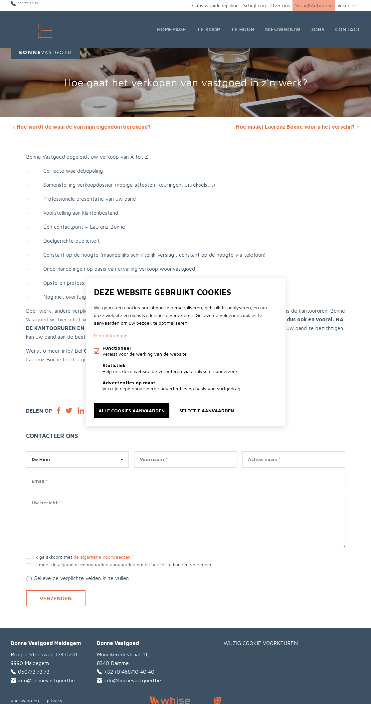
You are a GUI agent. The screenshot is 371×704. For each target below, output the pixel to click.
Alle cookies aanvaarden (131, 410)
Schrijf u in (246, 5)
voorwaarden (25, 698)
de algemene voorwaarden (102, 555)
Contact (347, 28)
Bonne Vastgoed (118, 641)
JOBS (317, 28)
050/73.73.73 (34, 5)
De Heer (41, 457)
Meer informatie (110, 336)
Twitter (69, 408)
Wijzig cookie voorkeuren (261, 641)
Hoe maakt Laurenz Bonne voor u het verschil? (298, 125)
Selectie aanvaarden (206, 410)
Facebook (58, 408)
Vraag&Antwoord (310, 5)
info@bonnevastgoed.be (46, 678)
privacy (55, 698)
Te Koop (208, 28)
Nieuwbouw (282, 28)
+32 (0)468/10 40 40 (129, 670)
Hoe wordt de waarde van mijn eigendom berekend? (81, 125)
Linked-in (81, 408)
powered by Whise (177, 698)
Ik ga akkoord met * (124, 558)
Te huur (243, 28)
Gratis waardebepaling (203, 5)
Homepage (171, 28)
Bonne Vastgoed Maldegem (46, 641)
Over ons (274, 5)
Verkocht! (346, 5)
